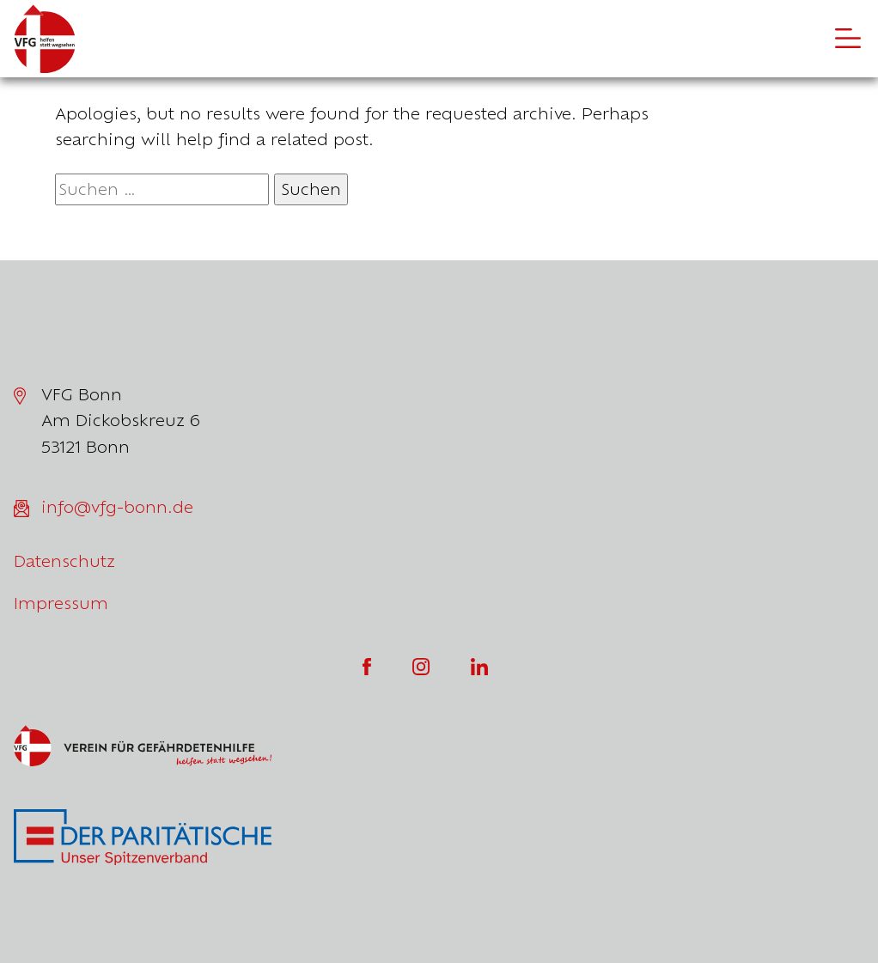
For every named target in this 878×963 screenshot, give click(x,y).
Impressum (61, 603)
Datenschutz (64, 561)
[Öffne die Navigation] (848, 38)
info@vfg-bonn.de (117, 507)
